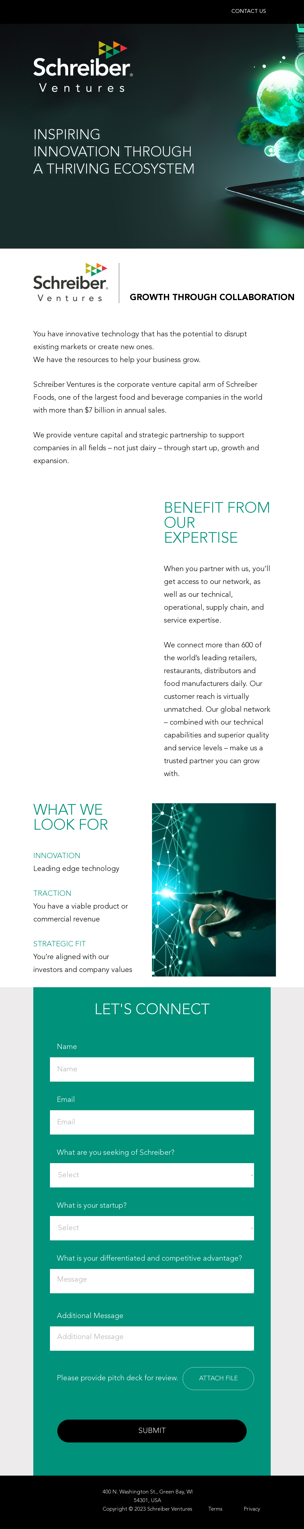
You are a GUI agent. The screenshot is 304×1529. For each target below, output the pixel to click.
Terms (215, 1509)
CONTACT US (248, 11)
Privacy (252, 1509)
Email (155, 1111)
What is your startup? (155, 1217)
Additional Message (155, 1332)
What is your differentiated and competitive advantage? (155, 1275)
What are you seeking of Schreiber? (155, 1164)
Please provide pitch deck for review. (155, 1378)
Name (155, 1058)
